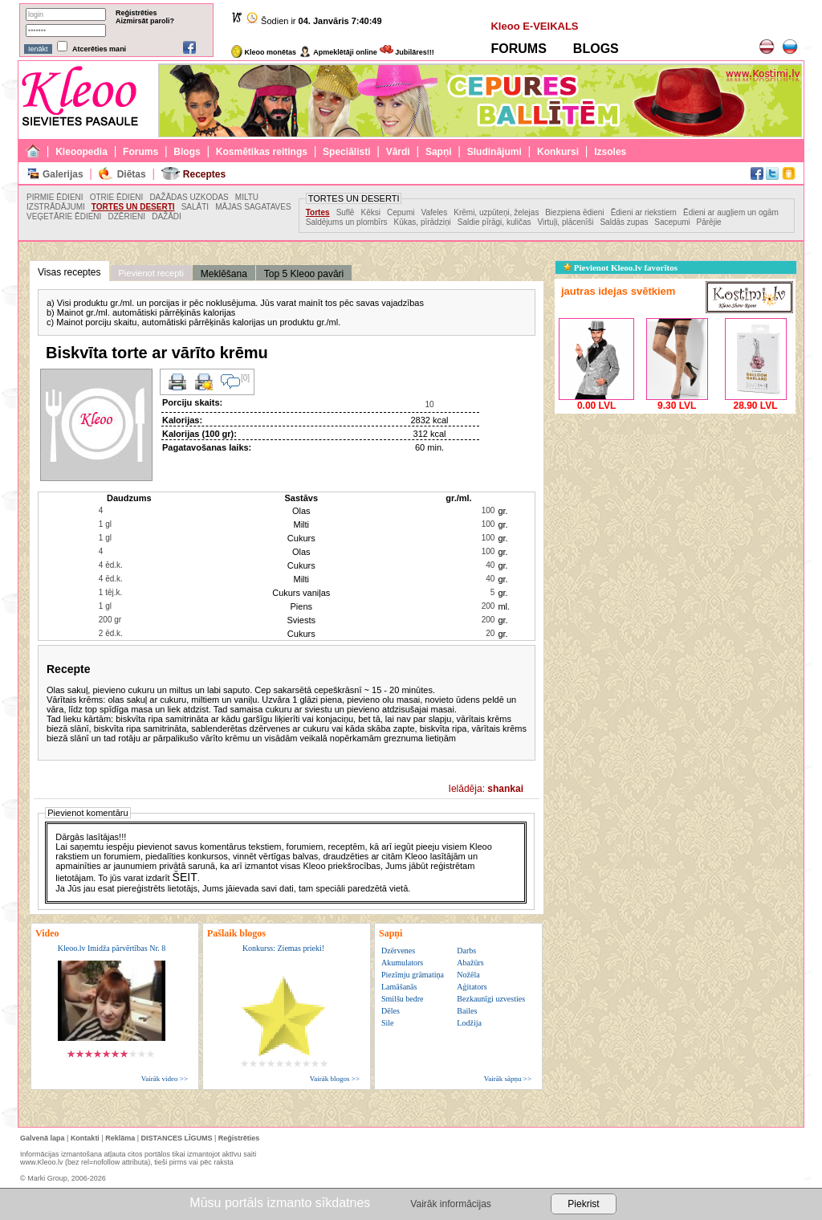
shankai (505, 788)
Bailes (467, 1010)
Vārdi (398, 151)
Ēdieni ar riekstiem (644, 212)
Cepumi (400, 212)
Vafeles (434, 212)
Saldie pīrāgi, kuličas (494, 222)
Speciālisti (346, 151)
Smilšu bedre (402, 998)
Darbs (466, 950)
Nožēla (468, 974)
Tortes (318, 212)
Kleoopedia (81, 151)
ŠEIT (185, 877)
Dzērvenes (398, 950)
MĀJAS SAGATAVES (253, 206)
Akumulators (402, 962)
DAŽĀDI (166, 216)
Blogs (186, 151)
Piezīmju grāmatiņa (412, 974)
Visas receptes (69, 272)
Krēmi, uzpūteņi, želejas (497, 212)
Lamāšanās (399, 986)
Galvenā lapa (42, 1138)
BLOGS (596, 48)
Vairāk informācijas (450, 1204)
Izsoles (610, 151)
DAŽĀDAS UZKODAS (188, 197)
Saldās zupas (625, 222)
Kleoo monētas (263, 52)
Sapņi (438, 151)
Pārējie (709, 222)
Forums (140, 151)
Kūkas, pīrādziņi (422, 222)
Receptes (204, 174)
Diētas (131, 174)
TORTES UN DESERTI (133, 206)
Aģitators (471, 986)
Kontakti (85, 1138)
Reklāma (120, 1138)
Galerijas (63, 174)
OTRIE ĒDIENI (117, 197)
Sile (387, 1022)
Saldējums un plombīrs (347, 222)
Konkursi (558, 151)
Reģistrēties (136, 13)
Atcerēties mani (99, 49)
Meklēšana (224, 273)
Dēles (390, 1010)
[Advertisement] (675, 518)
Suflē (345, 212)
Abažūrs (470, 962)
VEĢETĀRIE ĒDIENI (63, 216)
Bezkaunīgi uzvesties (491, 998)
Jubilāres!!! (407, 52)
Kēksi (370, 212)
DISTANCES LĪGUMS (177, 1138)
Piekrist (583, 1204)
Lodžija (469, 1022)
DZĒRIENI (126, 216)
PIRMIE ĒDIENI (54, 197)
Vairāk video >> (164, 1079)
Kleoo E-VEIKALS (534, 26)
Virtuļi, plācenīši (566, 222)
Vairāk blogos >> (335, 1079)
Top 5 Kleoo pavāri (304, 273)
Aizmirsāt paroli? (145, 21)
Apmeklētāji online (338, 52)
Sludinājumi (494, 151)
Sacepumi (673, 222)
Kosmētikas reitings (261, 151)
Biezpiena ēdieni (574, 212)
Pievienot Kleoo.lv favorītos (621, 267)
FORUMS (518, 48)
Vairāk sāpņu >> (507, 1079)
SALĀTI (195, 206)
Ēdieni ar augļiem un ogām (731, 212)
